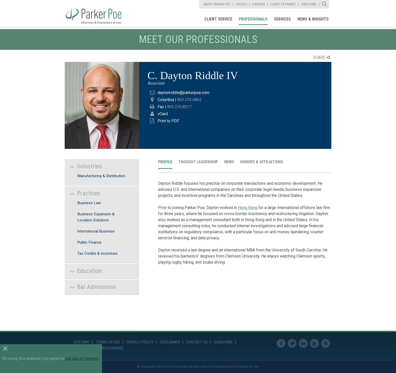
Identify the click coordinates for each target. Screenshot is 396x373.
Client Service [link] (218, 19)
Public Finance (89, 242)
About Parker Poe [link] (217, 4)
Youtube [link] (314, 343)
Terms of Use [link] (108, 342)
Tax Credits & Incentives (97, 253)
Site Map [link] (82, 342)
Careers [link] (258, 4)
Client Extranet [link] (283, 4)
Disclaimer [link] (170, 342)
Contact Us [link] (197, 342)
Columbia (166, 99)
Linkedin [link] (303, 343)
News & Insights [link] (313, 19)
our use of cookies (81, 358)
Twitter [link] (292, 343)
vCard (163, 113)
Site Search (324, 4)
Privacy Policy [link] (140, 342)
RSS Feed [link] (325, 343)
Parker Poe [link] (97, 13)
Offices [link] (241, 4)
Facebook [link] (281, 343)
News (229, 161)
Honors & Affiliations (261, 161)
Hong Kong (247, 207)
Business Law (89, 203)
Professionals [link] (253, 19)
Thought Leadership (198, 161)
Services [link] (282, 19)
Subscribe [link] (308, 4)
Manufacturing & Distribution (101, 176)
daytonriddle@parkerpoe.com (183, 92)
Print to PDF (168, 121)
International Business (95, 231)
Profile (165, 161)
